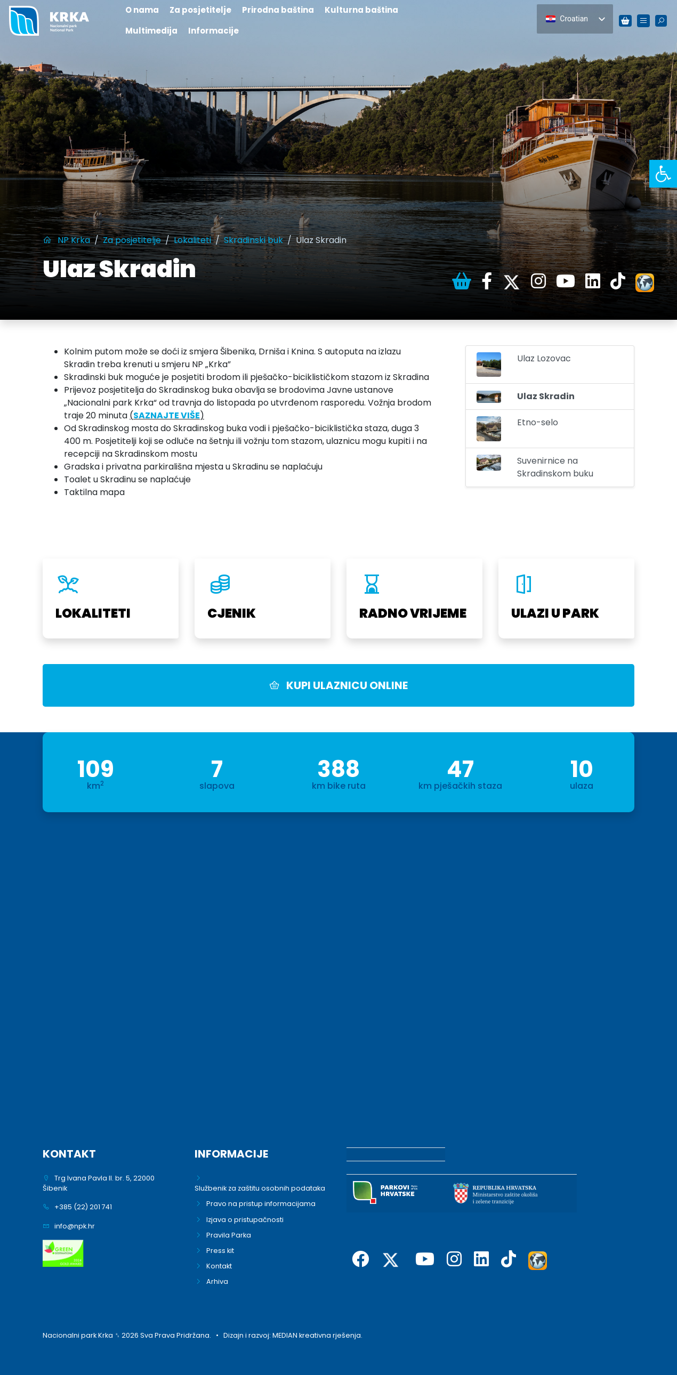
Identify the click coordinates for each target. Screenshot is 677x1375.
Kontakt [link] (219, 1266)
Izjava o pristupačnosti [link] (245, 1219)
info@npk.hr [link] (74, 1226)
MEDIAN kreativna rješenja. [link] (317, 1335)
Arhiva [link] (217, 1281)
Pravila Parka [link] (228, 1235)
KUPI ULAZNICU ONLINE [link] (338, 685)
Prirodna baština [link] (278, 9)
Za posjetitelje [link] (200, 9)
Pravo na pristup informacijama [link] (261, 1203)
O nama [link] (142, 9)
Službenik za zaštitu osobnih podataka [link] (260, 1188)
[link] (663, 174)
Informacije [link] (213, 30)
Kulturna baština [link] (361, 9)
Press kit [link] (220, 1250)
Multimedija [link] (151, 30)
